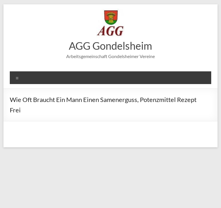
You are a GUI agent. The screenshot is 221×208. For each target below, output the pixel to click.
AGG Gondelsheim (110, 45)
